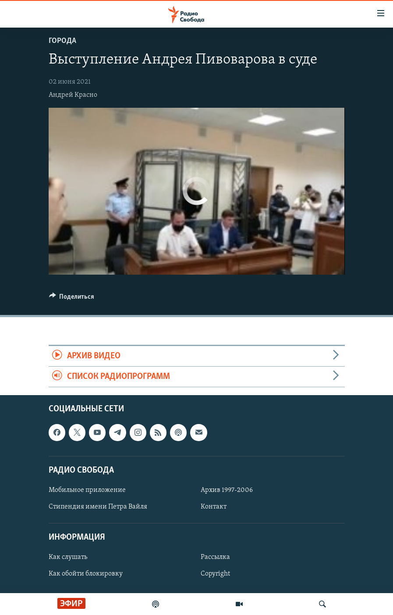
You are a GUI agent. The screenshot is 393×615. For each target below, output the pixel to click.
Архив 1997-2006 (227, 490)
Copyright (215, 574)
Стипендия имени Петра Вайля (98, 506)
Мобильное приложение (87, 490)
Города (62, 41)
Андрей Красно (73, 95)
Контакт (214, 506)
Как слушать (68, 557)
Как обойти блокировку (86, 574)
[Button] (72, 298)
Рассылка (215, 557)
